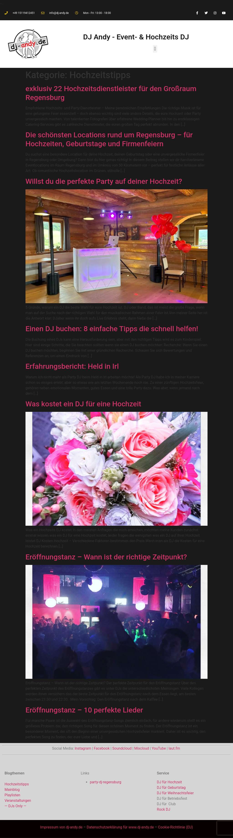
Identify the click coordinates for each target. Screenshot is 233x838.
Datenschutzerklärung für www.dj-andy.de (121, 827)
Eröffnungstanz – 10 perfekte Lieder (84, 710)
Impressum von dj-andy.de (61, 827)
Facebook (101, 748)
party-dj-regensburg (105, 782)
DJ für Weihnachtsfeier (175, 793)
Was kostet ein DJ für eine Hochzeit (83, 404)
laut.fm (174, 748)
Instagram (83, 748)
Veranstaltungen (18, 800)
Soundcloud (122, 748)
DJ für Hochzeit (169, 782)
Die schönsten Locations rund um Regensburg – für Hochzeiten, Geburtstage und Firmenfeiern (109, 139)
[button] (155, 49)
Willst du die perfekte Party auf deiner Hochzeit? (103, 181)
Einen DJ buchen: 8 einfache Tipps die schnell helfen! (111, 328)
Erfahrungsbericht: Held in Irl (72, 366)
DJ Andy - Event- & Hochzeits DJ (136, 37)
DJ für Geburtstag (171, 787)
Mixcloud (141, 748)
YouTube (159, 748)
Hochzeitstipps (17, 784)
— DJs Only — (15, 806)
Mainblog (12, 789)
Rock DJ (163, 809)
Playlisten (12, 795)
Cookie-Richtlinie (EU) (175, 827)
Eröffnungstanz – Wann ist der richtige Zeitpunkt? (106, 557)
